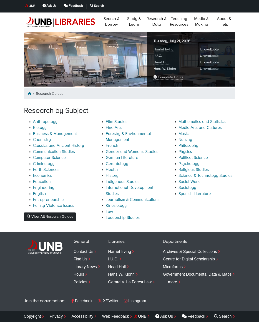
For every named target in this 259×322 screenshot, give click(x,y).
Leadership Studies (123, 218)
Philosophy (188, 146)
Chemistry (42, 140)
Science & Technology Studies (205, 176)
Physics (185, 152)
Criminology (44, 164)
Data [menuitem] (156, 22)
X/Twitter (108, 301)
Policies (80, 282)
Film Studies (116, 122)
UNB (32, 6)
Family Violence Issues (53, 206)
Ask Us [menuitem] (164, 316)
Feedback (73, 5)
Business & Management (55, 134)
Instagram (135, 301)
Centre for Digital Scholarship (189, 259)
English (39, 194)
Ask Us (50, 5)
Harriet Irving (163, 49)
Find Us (80, 259)
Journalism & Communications (132, 200)
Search (97, 5)
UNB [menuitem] (142, 316)
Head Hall (161, 62)
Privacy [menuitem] (56, 316)
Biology (40, 128)
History (112, 176)
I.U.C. (157, 55)
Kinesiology (116, 206)
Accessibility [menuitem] (82, 316)
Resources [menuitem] (179, 22)
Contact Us (83, 251)
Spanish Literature (195, 194)
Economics (42, 176)
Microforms (173, 267)
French (112, 146)
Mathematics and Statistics (202, 122)
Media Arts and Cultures (200, 128)
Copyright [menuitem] (32, 316)
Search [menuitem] (223, 316)
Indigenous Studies (122, 182)
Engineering (43, 188)
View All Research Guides (50, 217)
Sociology (187, 188)
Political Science (193, 158)
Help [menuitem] (224, 22)
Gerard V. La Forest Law (130, 282)
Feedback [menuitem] (193, 316)
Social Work (189, 182)
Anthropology (45, 122)
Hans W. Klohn (164, 68)
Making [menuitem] (201, 22)
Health (112, 170)
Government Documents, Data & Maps (197, 274)
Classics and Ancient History (58, 146)
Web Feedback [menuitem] (115, 316)
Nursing (185, 140)
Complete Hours (168, 77)
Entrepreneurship (48, 200)
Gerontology (117, 164)
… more (170, 282)
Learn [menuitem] (134, 22)
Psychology (189, 164)
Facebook (81, 301)
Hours (78, 274)
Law (109, 212)
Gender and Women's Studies (132, 152)
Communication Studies (54, 152)
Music (184, 134)
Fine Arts (114, 128)
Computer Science (49, 158)
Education (42, 182)
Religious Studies (194, 170)
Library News (85, 267)
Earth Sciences (46, 170)
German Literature (122, 158)
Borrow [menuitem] (111, 22)
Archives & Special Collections (190, 251)
